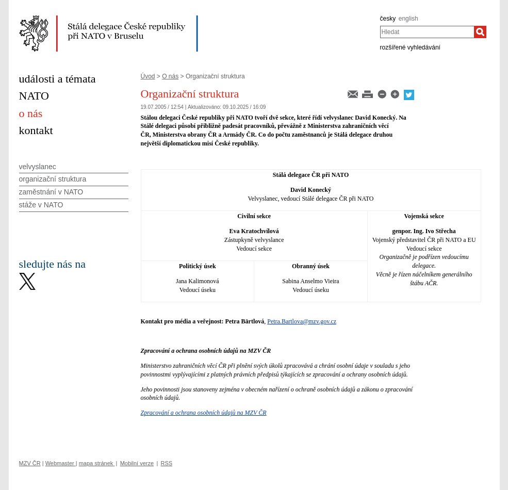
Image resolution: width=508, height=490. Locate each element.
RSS (166, 463)
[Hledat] (480, 32)
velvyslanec (37, 166)
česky (388, 18)
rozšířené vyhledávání (410, 47)
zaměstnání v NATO (51, 192)
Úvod (148, 76)
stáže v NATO (41, 205)
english (408, 18)
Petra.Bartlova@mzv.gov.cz (301, 321)
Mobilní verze (137, 463)
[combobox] (427, 32)
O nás (170, 76)
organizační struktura (53, 179)
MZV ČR (30, 463)
